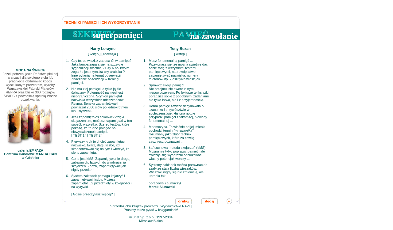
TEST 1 (78, 135)
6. (67, 176)
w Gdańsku (30, 152)
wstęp (94, 54)
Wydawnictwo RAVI (175, 206)
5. (67, 158)
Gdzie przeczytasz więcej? (93, 194)
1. (67, 60)
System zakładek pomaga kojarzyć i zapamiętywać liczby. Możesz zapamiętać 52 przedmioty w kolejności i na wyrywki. (101, 181)
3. (67, 117)
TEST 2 (94, 135)
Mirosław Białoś (150, 221)
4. (67, 141)
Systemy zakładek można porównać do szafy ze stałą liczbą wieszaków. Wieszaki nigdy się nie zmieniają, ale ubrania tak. (178, 170)
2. (67, 89)
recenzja (109, 54)
